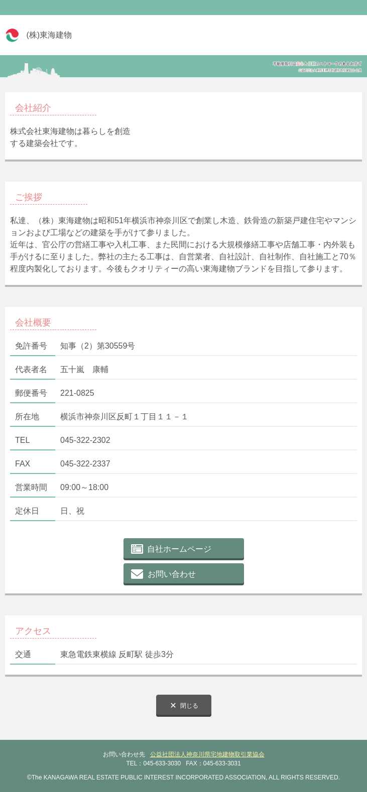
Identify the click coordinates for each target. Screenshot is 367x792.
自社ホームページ (179, 549)
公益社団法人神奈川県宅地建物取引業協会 (207, 754)
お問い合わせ (172, 574)
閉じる (189, 705)
